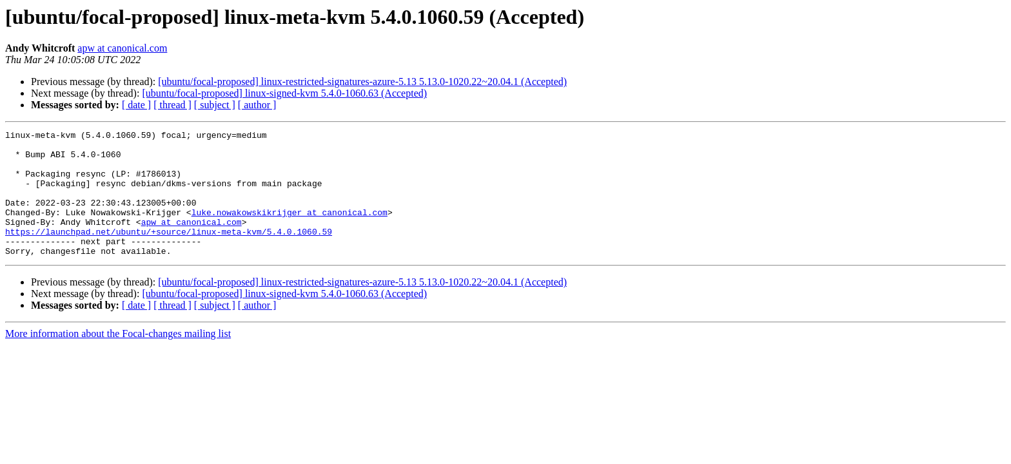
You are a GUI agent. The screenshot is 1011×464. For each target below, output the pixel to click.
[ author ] (257, 104)
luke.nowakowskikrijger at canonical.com (289, 229)
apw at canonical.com (122, 48)
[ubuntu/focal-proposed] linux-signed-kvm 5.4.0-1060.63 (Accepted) (284, 93)
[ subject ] (214, 104)
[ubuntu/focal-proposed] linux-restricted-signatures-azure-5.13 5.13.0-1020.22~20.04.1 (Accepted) (362, 81)
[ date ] (136, 104)
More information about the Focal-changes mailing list (118, 358)
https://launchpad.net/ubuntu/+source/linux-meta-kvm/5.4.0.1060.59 (168, 252)
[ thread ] (172, 104)
